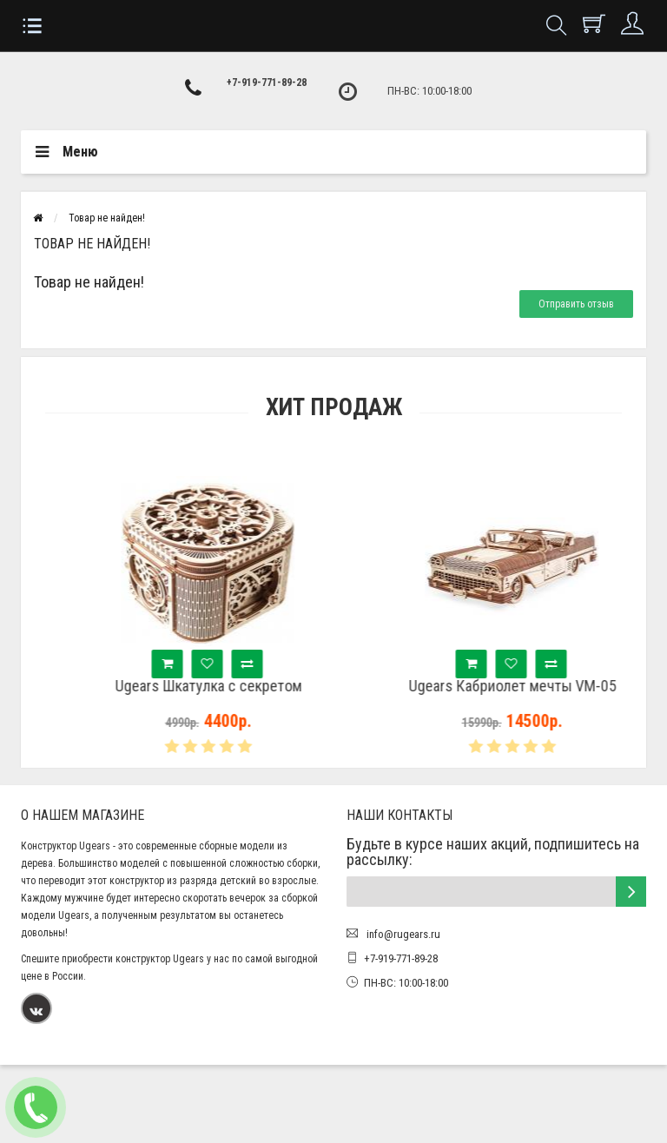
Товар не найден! (107, 218)
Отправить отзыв (576, 304)
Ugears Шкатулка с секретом (238, 686)
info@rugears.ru (402, 934)
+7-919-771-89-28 (267, 82)
